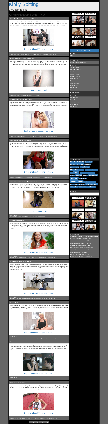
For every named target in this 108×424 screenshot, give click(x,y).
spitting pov (45, 257)
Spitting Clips (73, 106)
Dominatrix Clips (74, 78)
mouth (86, 169)
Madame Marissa (17, 177)
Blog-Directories (75, 92)
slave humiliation (56, 378)
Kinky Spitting (24, 4)
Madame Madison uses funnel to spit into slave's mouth (24, 181)
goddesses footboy (74, 167)
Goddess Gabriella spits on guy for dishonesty (81, 247)
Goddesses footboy (18, 378)
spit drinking (49, 54)
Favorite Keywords (75, 159)
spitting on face (37, 216)
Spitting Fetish (73, 87)
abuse (24, 95)
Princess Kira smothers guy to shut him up (80, 254)
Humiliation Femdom (75, 76)
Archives (73, 191)
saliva (46, 136)
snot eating (44, 378)
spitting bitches (82, 178)
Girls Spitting (73, 71)
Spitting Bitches (74, 97)
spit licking (44, 54)
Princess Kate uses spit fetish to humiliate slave (22, 58)
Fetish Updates (74, 104)
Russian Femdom (74, 80)
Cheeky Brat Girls (74, 102)
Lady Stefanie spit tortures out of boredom (80, 238)
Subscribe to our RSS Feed (84, 50)
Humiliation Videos (74, 74)
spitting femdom (36, 95)
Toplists (73, 95)
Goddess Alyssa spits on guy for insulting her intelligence (84, 236)
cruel (22, 95)
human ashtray (46, 177)
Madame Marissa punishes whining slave (20, 140)
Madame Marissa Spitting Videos (78, 62)
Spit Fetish (72, 90)
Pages (72, 53)
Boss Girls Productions (19, 257)
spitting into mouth (39, 177)
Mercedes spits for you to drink (18, 382)
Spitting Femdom (74, 67)
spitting (15, 216)
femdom (19, 216)
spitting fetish (27, 54)
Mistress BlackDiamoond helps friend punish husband (24, 18)
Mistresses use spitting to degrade (78, 252)
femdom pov (80, 164)
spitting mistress (74, 186)
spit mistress (39, 54)
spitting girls (82, 184)
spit (27, 95)
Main (71, 55)
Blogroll (73, 65)
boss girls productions (77, 161)
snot (23, 378)
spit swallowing (53, 136)
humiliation (39, 378)
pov (53, 54)
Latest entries (74, 234)
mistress (18, 95)
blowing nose (49, 378)
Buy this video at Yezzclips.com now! (39, 131)
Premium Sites (74, 60)
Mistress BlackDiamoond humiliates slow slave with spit (83, 250)
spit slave (33, 177)
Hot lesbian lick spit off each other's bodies (21, 99)
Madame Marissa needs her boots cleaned (20, 261)
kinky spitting (33, 54)
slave (55, 54)
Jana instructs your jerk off (17, 220)
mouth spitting (41, 136)
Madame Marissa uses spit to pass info (79, 241)
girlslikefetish (88, 164)
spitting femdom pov (39, 257)
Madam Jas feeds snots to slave (18, 342)
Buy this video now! (39, 90)
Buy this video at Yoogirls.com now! (38, 49)
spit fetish (30, 95)
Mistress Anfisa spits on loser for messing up (81, 256)
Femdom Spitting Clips (75, 69)
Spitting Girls (73, 99)
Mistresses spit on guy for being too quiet (80, 245)
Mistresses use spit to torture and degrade (80, 243)
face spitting (23, 136)
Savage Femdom (74, 83)
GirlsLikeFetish (17, 136)
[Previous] (32, 422)
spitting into (28, 136)
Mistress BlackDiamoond (19, 54)
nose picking (27, 378)
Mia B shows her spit (15, 302)
